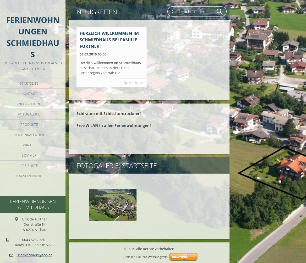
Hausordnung (29, 176)
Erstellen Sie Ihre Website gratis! (145, 257)
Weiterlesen (133, 82)
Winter (29, 145)
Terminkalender (29, 134)
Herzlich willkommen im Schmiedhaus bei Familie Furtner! (109, 39)
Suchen (220, 11)
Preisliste (29, 165)
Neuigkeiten (29, 104)
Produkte (29, 124)
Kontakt (29, 93)
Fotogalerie (29, 114)
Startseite (29, 83)
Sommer (29, 155)
